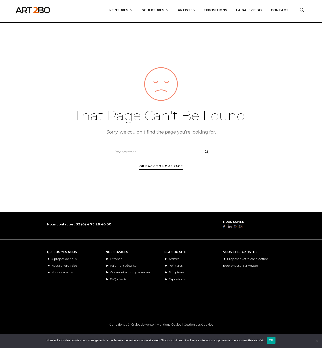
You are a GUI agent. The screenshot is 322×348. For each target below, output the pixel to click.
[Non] (316, 341)
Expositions (177, 279)
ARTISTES (186, 10)
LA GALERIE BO (249, 10)
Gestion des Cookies (198, 324)
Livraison (116, 259)
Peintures (175, 265)
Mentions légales (169, 324)
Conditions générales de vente (131, 324)
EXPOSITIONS (215, 10)
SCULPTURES (155, 10)
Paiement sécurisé (123, 265)
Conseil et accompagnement (131, 272)
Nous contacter (62, 272)
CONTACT (279, 10)
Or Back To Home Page (161, 166)
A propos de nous (63, 259)
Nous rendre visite (64, 265)
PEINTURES (121, 10)
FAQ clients (118, 279)
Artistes (174, 259)
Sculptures (176, 272)
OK (271, 340)
